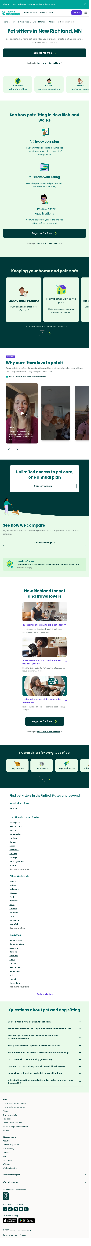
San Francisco (16, 834)
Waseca (13, 808)
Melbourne (14, 889)
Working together (10, 1168)
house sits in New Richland (48, 63)
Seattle (13, 830)
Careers (6, 1152)
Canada (13, 952)
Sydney (13, 885)
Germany (14, 956)
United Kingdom (17, 944)
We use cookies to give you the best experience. (29, 4)
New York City (16, 826)
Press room (7, 1160)
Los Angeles (15, 822)
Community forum (11, 1145)
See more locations (19, 869)
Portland (13, 838)
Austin (12, 846)
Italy (12, 975)
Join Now (76, 12)
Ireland (13, 979)
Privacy (23, 1235)
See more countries (19, 986)
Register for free (44, 53)
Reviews (6, 1130)
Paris (12, 916)
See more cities (17, 928)
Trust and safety (10, 1115)
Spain (12, 959)
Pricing (5, 1111)
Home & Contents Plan (12, 1123)
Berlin (12, 905)
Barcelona (14, 920)
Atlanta (13, 865)
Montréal (14, 924)
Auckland (14, 912)
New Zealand (15, 967)
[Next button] (50, 333)
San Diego (14, 850)
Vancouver (14, 901)
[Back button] (42, 333)
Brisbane (13, 893)
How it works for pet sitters (14, 1107)
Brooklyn (13, 857)
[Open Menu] (85, 13)
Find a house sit (46, 12)
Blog (4, 1156)
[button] (22, 413)
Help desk (7, 1119)
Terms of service (10, 1235)
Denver (13, 842)
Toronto (13, 908)
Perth (12, 897)
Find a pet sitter (30, 12)
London (13, 881)
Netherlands (15, 971)
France (13, 963)
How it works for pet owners (14, 1103)
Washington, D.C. (17, 861)
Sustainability (8, 1148)
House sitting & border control (15, 1126)
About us (6, 1141)
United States (16, 940)
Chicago (13, 853)
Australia (14, 948)
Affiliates (6, 1164)
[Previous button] (9, 449)
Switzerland (15, 983)
